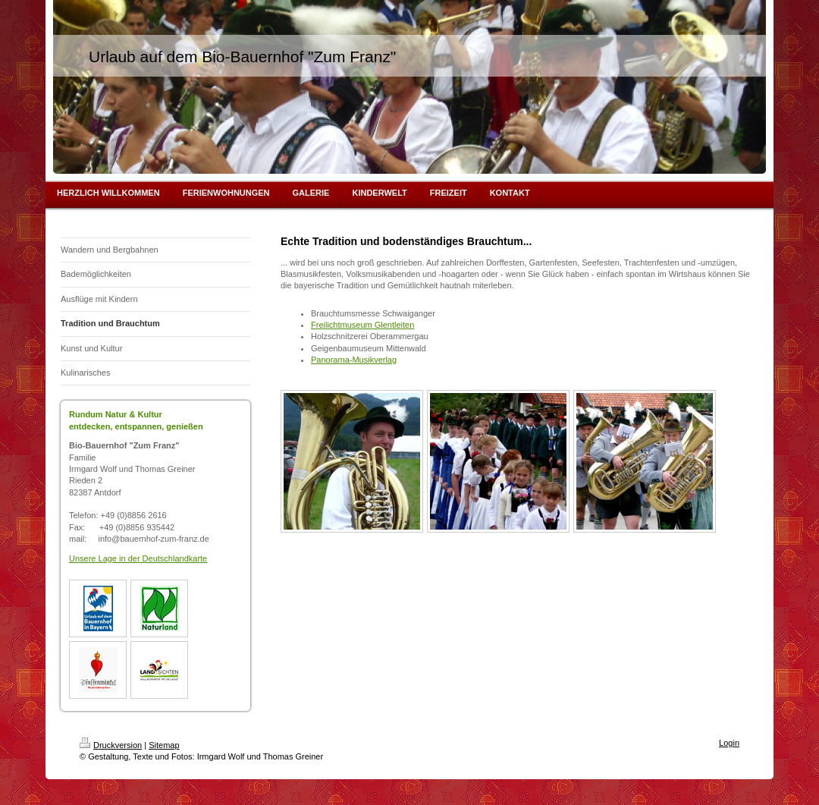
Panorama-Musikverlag (354, 359)
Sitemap (164, 745)
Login (729, 742)
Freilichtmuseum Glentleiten (362, 324)
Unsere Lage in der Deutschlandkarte (138, 558)
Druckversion (111, 745)
